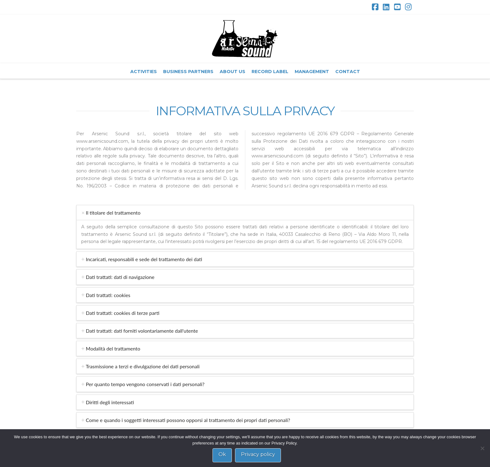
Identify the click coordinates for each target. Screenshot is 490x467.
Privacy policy (258, 454)
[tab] (245, 212)
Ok (222, 454)
